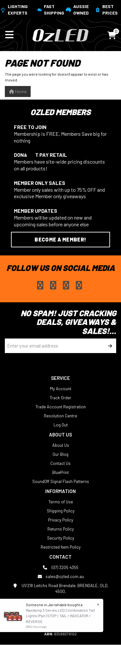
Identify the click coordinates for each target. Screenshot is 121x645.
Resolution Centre (60, 415)
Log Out (61, 424)
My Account (60, 388)
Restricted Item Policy (61, 547)
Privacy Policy (60, 519)
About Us (60, 445)
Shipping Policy (61, 510)
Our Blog (60, 454)
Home (17, 91)
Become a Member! (60, 239)
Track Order (60, 397)
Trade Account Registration (60, 406)
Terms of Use (60, 501)
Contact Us (60, 463)
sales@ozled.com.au (60, 576)
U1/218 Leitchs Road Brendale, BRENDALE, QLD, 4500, (60, 588)
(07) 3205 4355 (60, 567)
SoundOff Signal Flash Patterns (60, 481)
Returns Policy (60, 529)
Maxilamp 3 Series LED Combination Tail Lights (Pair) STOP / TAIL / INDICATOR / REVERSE (60, 615)
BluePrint (60, 472)
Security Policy (60, 538)
